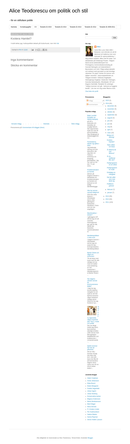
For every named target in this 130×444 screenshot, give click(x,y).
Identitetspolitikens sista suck (93, 236)
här (58, 43)
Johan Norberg (92, 394)
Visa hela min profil (91, 91)
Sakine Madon (92, 414)
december (111, 106)
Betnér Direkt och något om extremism (93, 254)
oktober (110, 112)
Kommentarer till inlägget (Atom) (33, 127)
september (111, 115)
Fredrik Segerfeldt (93, 388)
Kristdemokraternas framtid (93, 170)
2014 (107, 103)
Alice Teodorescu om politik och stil (48, 10)
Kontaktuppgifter (25, 27)
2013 (107, 196)
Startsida (14, 27)
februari (110, 189)
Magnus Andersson (93, 399)
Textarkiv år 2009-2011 (107, 27)
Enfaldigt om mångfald (111, 173)
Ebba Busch (91, 383)
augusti (110, 118)
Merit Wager (91, 404)
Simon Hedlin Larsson (94, 420)
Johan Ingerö (91, 391)
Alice (99, 47)
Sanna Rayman (92, 417)
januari (109, 192)
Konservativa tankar (94, 396)
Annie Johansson (93, 381)
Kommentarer (92, 104)
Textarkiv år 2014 (60, 27)
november (111, 109)
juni (108, 124)
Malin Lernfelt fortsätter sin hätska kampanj (92, 117)
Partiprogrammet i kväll (112, 168)
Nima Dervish (91, 407)
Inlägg (90, 101)
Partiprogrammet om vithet (112, 164)
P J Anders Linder (93, 409)
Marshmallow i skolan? (92, 214)
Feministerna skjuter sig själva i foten (93, 143)
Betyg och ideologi (110, 136)
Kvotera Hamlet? (111, 141)
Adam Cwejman (92, 378)
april (109, 130)
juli (108, 121)
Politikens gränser (110, 185)
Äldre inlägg (75, 124)
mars (109, 133)
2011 (107, 202)
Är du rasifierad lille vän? (111, 158)
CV (36, 27)
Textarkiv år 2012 (90, 27)
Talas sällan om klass (111, 146)
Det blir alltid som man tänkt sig (111, 179)
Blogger (90, 438)
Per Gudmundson (93, 412)
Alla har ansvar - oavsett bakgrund (93, 191)
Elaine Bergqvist (92, 386)
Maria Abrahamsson (94, 401)
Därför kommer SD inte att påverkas (92, 348)
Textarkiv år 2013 (75, 27)
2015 (107, 100)
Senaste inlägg (16, 124)
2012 (107, 199)
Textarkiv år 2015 (45, 27)
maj (108, 127)
